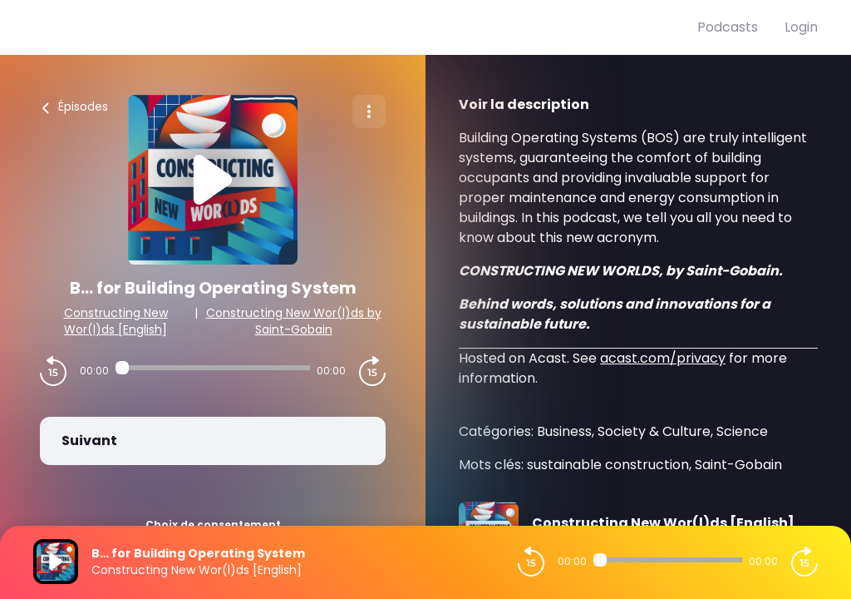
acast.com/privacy (663, 358)
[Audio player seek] (213, 367)
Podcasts (727, 27)
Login (801, 27)
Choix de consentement (213, 524)
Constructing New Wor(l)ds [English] (116, 321)
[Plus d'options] (369, 111)
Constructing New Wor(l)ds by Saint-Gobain (293, 321)
